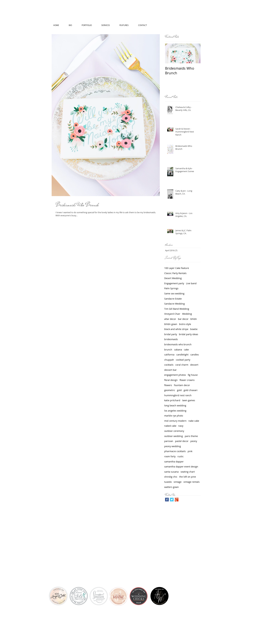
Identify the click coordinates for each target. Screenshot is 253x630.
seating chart (188, 471)
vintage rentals (191, 481)
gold (179, 390)
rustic (180, 456)
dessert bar (170, 369)
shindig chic (170, 476)
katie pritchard (172, 400)
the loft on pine (187, 476)
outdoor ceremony (174, 430)
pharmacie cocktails (175, 451)
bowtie (193, 329)
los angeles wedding (175, 410)
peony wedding (172, 446)
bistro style (185, 324)
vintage (178, 481)
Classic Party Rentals (175, 273)
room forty (170, 456)
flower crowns (187, 380)
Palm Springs (171, 288)
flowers (168, 385)
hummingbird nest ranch (178, 395)
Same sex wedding (174, 293)
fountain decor (182, 385)
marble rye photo (173, 415)
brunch (168, 349)
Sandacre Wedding (174, 303)
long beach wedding (175, 405)
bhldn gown (170, 324)
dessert (194, 364)
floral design (171, 380)
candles (194, 354)
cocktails (168, 364)
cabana (178, 349)
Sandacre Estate (173, 298)
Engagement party (174, 283)
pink (190, 451)
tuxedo (168, 481)
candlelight (182, 354)
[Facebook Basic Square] (167, 499)
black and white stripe (176, 329)
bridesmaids (171, 339)
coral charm (181, 364)
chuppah (169, 359)
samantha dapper (174, 461)
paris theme (191, 436)
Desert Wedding (173, 278)
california (169, 354)
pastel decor (181, 441)
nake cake (193, 420)
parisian (168, 441)
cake (186, 349)
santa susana (171, 471)
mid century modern (175, 420)
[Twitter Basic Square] (172, 499)
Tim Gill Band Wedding (176, 308)
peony (193, 441)
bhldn (193, 318)
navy (180, 425)
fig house (193, 374)
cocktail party (183, 359)
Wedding (187, 313)
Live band (191, 283)
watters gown (171, 487)
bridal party (170, 334)
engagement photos (175, 374)
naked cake (170, 425)
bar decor (183, 318)
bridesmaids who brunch (178, 344)
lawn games (188, 400)
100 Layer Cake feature (176, 268)
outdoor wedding (173, 436)
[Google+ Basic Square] (176, 499)
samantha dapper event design (181, 466)
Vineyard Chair (172, 313)
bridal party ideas (188, 334)
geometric (169, 390)
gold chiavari (190, 390)
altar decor (170, 318)
